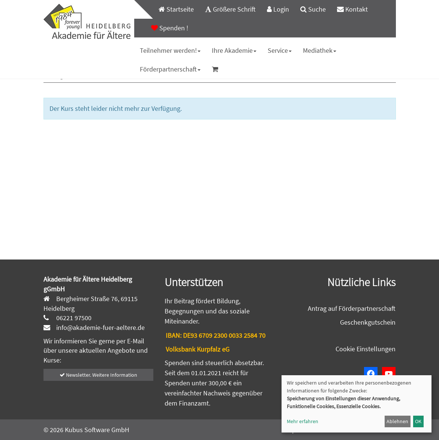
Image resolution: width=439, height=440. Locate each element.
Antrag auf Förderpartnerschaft (352, 308)
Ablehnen (397, 421)
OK (418, 421)
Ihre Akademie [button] (234, 50)
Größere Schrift (230, 9)
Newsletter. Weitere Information (98, 374)
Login (278, 9)
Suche (313, 9)
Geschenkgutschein (368, 322)
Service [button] (280, 50)
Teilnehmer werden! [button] (170, 50)
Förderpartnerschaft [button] (170, 69)
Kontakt (352, 9)
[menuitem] (172, 9)
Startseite (176, 9)
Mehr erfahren (302, 421)
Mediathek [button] (319, 50)
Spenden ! (169, 28)
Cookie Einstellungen (366, 349)
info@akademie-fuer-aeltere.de (100, 327)
